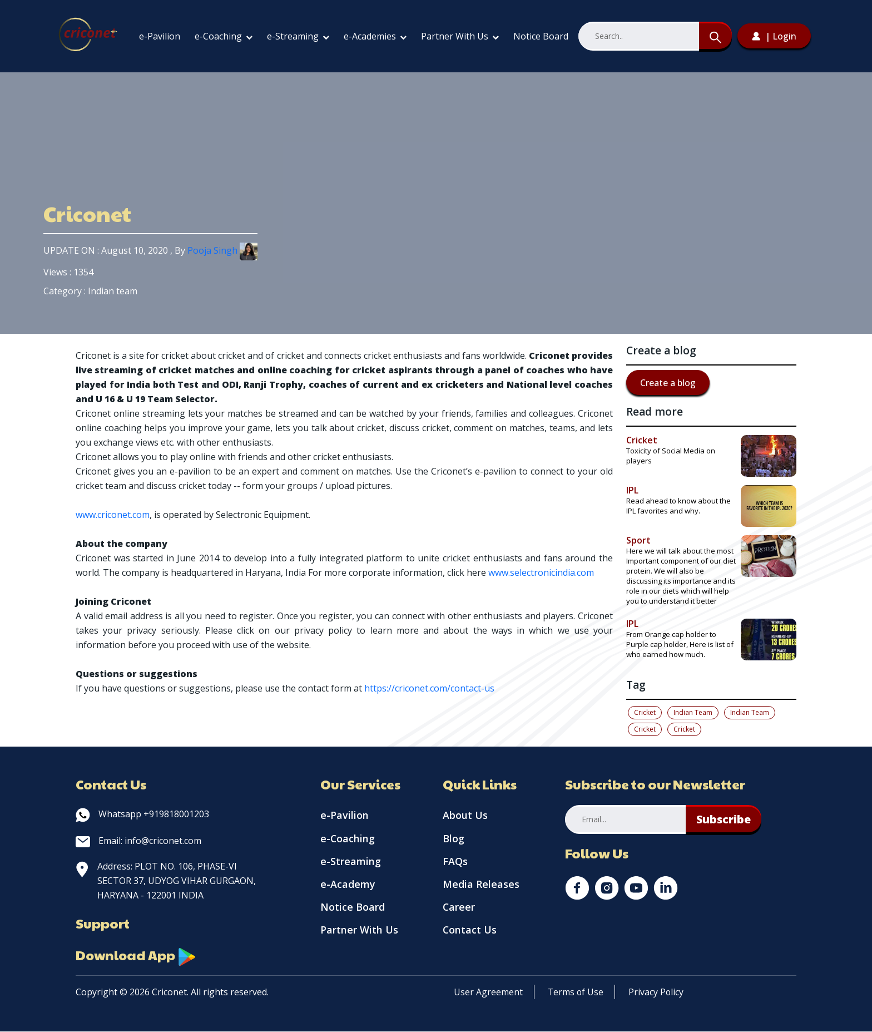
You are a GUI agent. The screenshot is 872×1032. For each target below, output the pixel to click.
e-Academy (347, 885)
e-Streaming (298, 36)
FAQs (455, 862)
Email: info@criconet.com (138, 841)
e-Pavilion (159, 36)
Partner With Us (460, 36)
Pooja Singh (222, 250)
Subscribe (723, 819)
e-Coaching (223, 36)
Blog (453, 839)
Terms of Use (576, 992)
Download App (137, 955)
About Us (465, 815)
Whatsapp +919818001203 (142, 814)
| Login (774, 36)
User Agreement (488, 992)
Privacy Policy (657, 992)
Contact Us (470, 932)
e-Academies (375, 36)
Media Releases (481, 885)
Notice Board (540, 36)
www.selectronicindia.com (541, 572)
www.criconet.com (113, 514)
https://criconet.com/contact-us (429, 688)
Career (459, 909)
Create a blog (668, 383)
